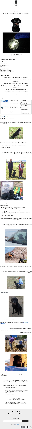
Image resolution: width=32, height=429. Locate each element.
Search (25, 420)
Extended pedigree (4, 115)
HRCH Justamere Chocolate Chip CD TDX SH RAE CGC (5, 101)
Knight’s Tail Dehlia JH (5, 107)
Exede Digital (16, 424)
